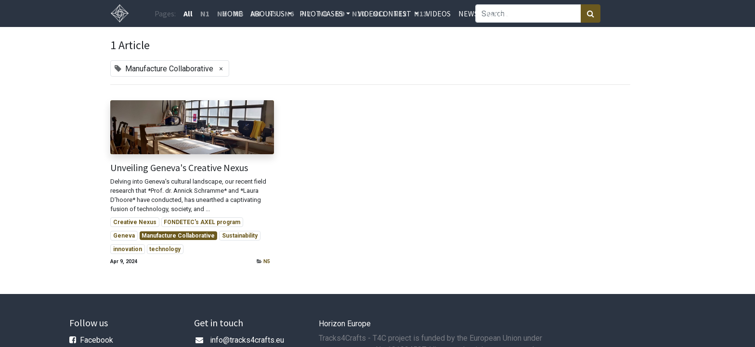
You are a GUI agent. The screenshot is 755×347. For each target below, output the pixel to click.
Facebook (96, 340)
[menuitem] (232, 13)
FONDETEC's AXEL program (202, 222)
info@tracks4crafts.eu (247, 340)
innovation (127, 249)
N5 (266, 261)
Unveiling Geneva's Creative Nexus (179, 168)
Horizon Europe (345, 323)
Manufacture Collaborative (178, 235)
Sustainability (240, 235)
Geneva (124, 235)
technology (165, 249)
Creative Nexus (134, 222)
